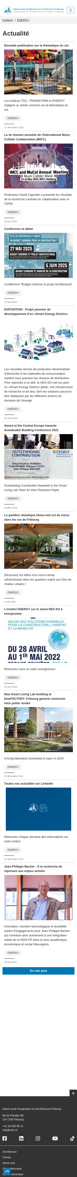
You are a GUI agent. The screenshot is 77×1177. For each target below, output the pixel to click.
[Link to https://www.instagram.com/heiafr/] (38, 1138)
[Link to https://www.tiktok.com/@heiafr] (72, 1138)
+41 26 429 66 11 (12, 1126)
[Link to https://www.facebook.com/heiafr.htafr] (4, 1138)
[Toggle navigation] (71, 10)
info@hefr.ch (9, 1130)
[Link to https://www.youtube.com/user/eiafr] (55, 1138)
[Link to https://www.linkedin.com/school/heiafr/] (21, 1138)
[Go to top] (73, 1094)
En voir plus (38, 970)
